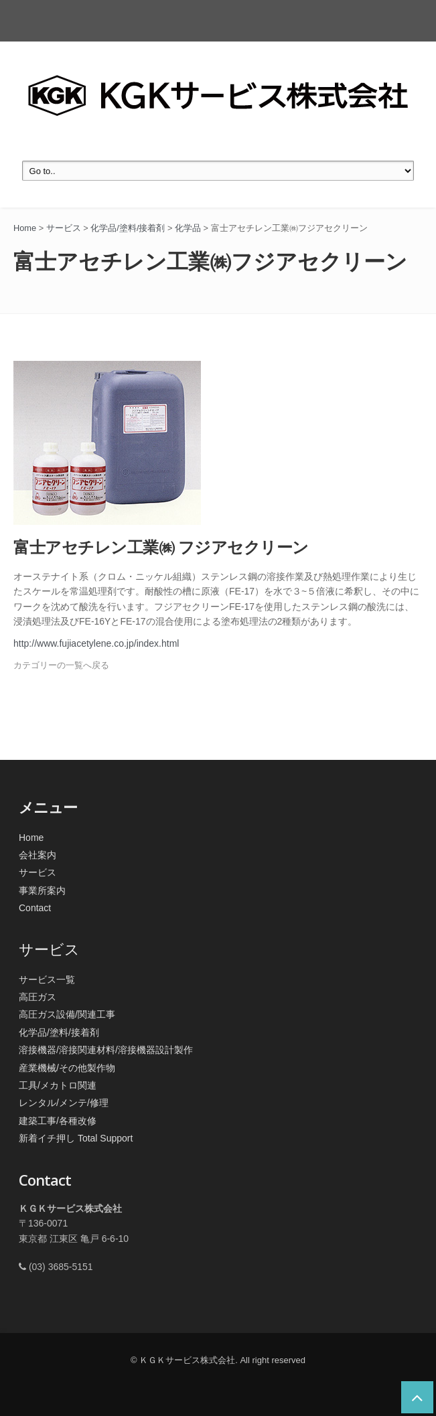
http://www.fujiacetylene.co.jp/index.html (96, 643)
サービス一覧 (47, 979)
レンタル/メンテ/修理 (63, 1102)
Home (31, 837)
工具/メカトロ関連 (57, 1085)
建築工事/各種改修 (57, 1120)
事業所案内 (42, 890)
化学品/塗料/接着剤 (59, 1032)
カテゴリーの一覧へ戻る (61, 665)
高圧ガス (37, 997)
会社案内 (37, 855)
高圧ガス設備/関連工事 (67, 1014)
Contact (35, 907)
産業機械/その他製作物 (67, 1068)
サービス (37, 872)
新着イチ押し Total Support (76, 1138)
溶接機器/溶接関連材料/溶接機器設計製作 (106, 1049)
